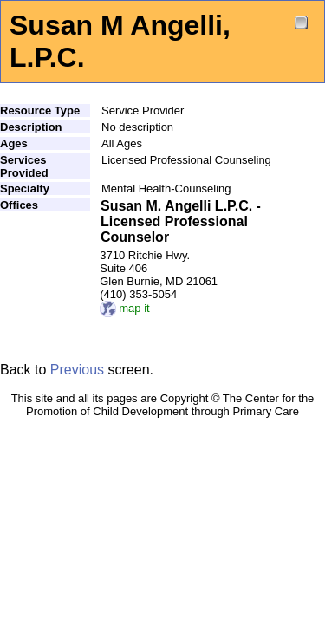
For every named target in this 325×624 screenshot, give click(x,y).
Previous (77, 369)
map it (124, 308)
